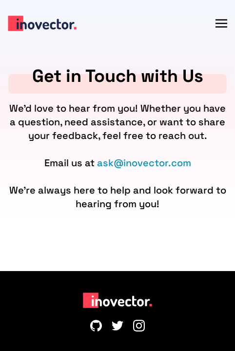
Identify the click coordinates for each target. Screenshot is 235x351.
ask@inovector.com (144, 162)
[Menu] (221, 23)
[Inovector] (42, 23)
